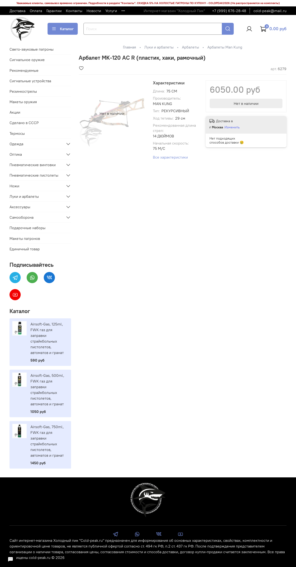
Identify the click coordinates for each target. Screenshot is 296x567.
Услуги (111, 10)
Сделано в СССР (24, 122)
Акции (15, 112)
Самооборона (22, 217)
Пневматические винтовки (33, 164)
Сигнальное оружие (27, 59)
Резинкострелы (23, 91)
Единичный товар (25, 249)
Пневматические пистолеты (34, 175)
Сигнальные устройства (30, 80)
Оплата (36, 10)
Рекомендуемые (24, 70)
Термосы (17, 133)
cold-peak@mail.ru (269, 10)
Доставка (17, 10)
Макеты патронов (25, 238)
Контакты (74, 10)
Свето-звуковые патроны (31, 49)
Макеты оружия (23, 101)
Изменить (232, 127)
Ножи (14, 186)
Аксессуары (20, 206)
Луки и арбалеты (159, 47)
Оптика (16, 154)
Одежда (16, 143)
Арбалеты (190, 47)
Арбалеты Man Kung (224, 47)
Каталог (63, 28)
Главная (129, 47)
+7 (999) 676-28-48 (229, 10)
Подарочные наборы (27, 227)
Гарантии (54, 10)
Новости (94, 10)
